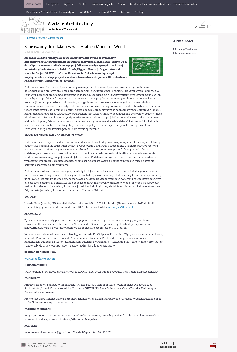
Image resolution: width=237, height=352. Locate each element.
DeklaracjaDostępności (168, 345)
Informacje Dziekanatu (185, 49)
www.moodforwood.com (39, 258)
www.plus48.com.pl (120, 207)
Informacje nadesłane (184, 53)
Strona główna (36, 38)
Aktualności (183, 41)
